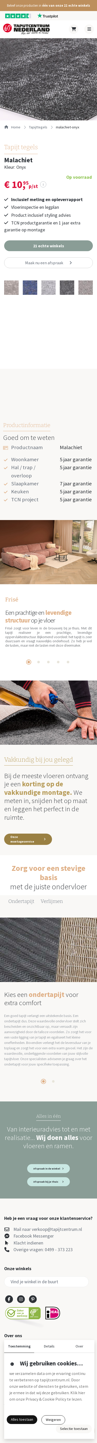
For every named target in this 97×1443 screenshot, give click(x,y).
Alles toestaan (22, 1419)
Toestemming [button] (19, 1346)
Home (12, 127)
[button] (48, 5)
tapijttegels (38, 127)
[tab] (28, 662)
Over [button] (79, 1346)
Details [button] (49, 1346)
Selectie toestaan (74, 1428)
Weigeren (53, 1419)
